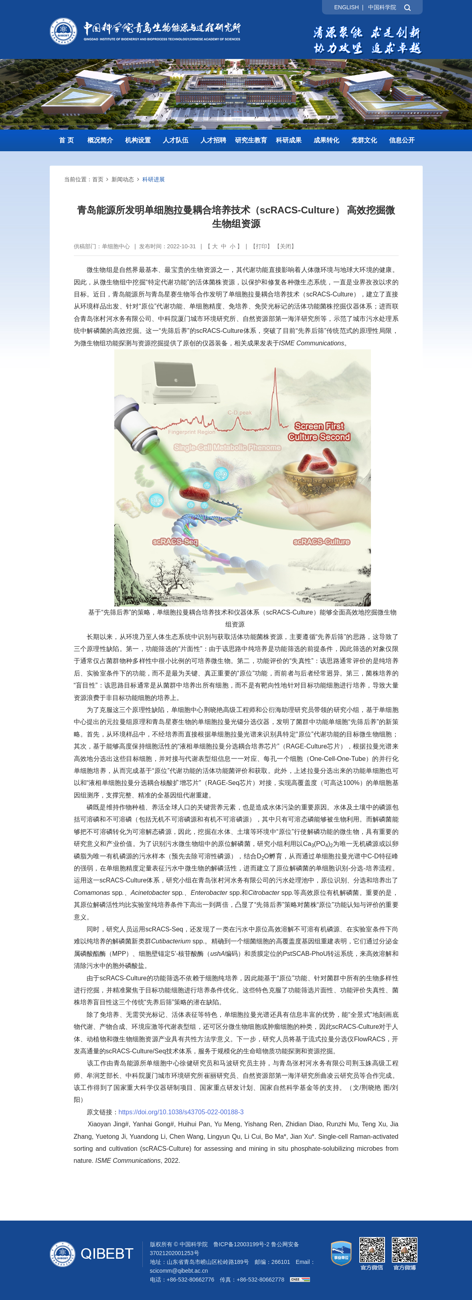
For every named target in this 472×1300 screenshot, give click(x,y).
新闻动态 (122, 179)
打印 (261, 246)
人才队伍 (175, 140)
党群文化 (364, 140)
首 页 (66, 140)
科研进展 (153, 179)
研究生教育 (251, 140)
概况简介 (100, 140)
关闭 (285, 246)
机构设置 (138, 140)
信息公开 (402, 140)
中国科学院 (382, 7)
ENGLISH (346, 7)
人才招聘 (213, 140)
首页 (97, 179)
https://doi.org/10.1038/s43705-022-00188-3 (181, 1112)
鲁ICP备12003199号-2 (241, 1244)
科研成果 (289, 140)
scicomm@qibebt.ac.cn (179, 1271)
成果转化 (326, 140)
